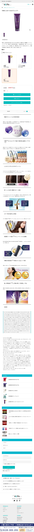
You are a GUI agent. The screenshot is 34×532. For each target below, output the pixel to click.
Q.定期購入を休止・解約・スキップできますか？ (11, 478)
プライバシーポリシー (20, 512)
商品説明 (8, 111)
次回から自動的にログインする (9, 463)
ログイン (8, 467)
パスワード (5, 459)
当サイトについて (19, 520)
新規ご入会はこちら (6, 470)
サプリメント (5, 445)
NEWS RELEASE (19, 517)
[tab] (8, 111)
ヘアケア (9, 105)
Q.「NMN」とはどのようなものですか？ (10, 486)
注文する (18, 98)
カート (30, 4)
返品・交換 (4, 522)
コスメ (4, 511)
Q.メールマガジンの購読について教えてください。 (12, 489)
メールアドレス (5, 455)
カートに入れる (18, 94)
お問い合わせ (5, 517)
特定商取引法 (5, 520)
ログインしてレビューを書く (17, 102)
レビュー (25, 111)
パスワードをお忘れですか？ (8, 469)
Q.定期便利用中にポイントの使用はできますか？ (11, 483)
